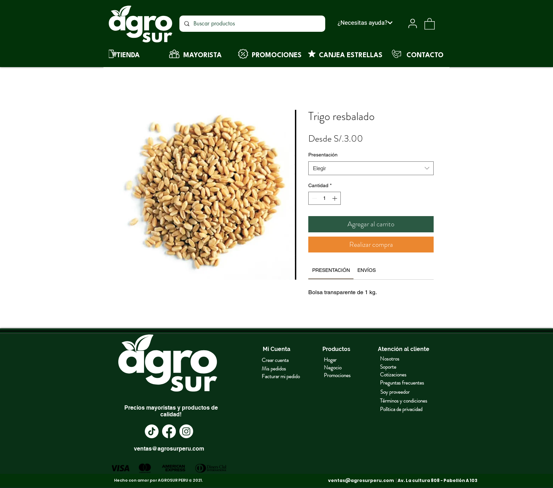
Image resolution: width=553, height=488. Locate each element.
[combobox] (371, 168)
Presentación (323, 154)
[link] (331, 270)
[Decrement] (313, 198)
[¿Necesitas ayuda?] (365, 22)
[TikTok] (152, 431)
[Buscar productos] (252, 24)
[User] (412, 23)
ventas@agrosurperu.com (169, 448)
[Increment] (335, 198)
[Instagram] (186, 431)
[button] (429, 23)
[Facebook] (169, 431)
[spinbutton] (324, 198)
